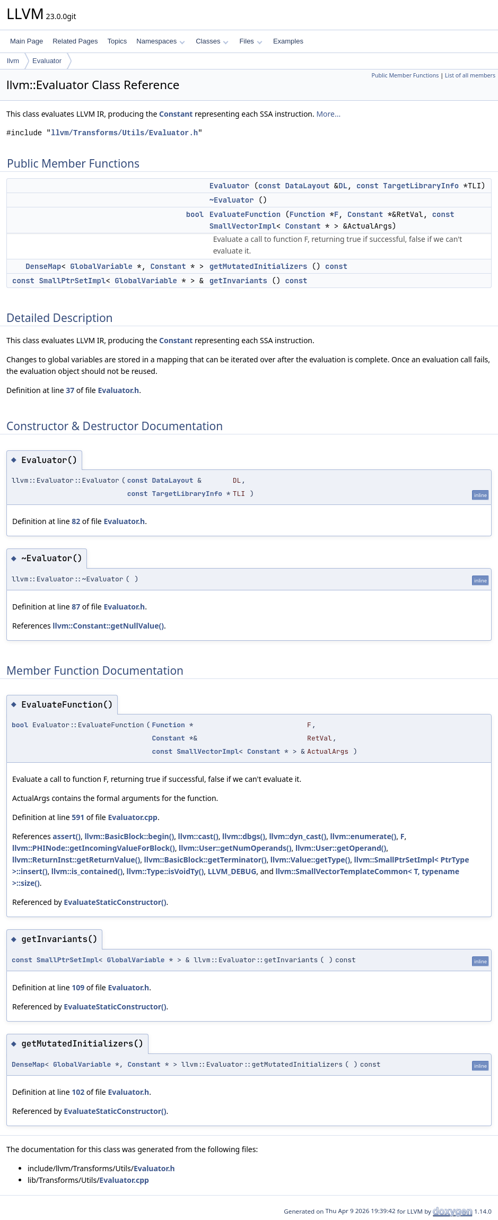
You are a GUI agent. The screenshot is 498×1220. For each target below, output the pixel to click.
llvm (13, 61)
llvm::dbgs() (243, 836)
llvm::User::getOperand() (340, 848)
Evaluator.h (118, 390)
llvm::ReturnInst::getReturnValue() (76, 860)
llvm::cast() (198, 836)
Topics (117, 41)
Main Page (26, 41)
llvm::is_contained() (87, 871)
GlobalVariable (101, 266)
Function (307, 214)
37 (70, 390)
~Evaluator (231, 200)
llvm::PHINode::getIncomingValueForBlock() (93, 848)
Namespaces (160, 41)
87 (76, 607)
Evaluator (47, 61)
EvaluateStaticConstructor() (115, 902)
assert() (67, 836)
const (269, 185)
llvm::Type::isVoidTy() (165, 871)
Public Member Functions (405, 75)
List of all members (470, 75)
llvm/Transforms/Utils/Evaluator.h (124, 133)
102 (78, 1092)
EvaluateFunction (245, 214)
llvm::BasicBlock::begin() (129, 836)
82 (76, 521)
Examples (288, 41)
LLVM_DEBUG (232, 871)
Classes (212, 41)
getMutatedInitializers (258, 266)
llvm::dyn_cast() (297, 836)
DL (342, 185)
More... (328, 114)
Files (250, 41)
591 (78, 817)
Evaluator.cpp (133, 817)
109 (78, 987)
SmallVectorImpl (242, 226)
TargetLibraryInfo (421, 185)
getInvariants (238, 280)
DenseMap (43, 266)
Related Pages (75, 41)
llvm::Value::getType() (310, 860)
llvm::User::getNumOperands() (235, 848)
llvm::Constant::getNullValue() (108, 626)
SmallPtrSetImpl (72, 280)
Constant (176, 114)
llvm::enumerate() (363, 836)
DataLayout (307, 185)
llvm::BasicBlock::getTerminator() (205, 860)
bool (195, 214)
